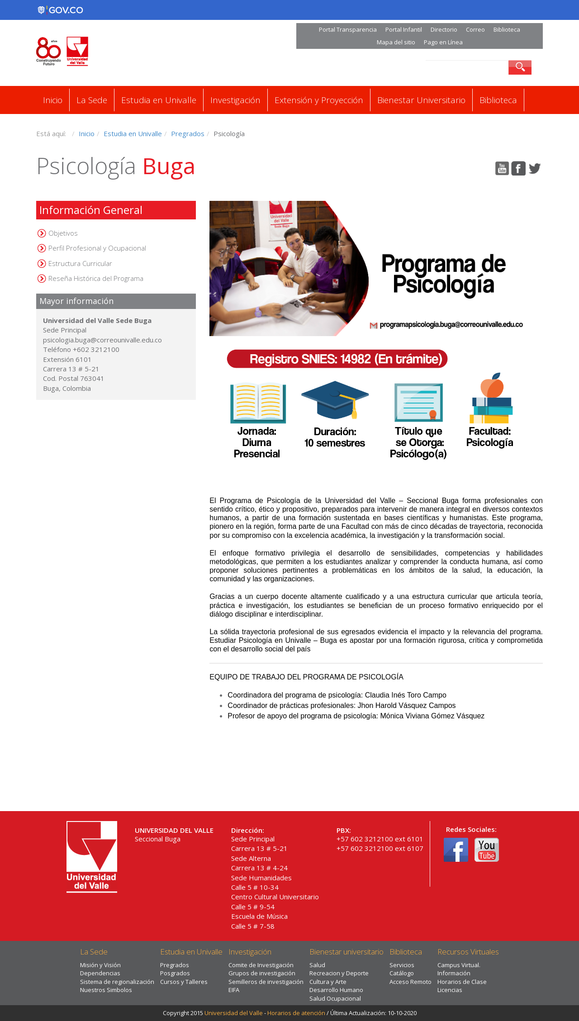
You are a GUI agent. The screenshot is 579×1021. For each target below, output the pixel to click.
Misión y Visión (100, 965)
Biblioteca (507, 29)
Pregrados (187, 133)
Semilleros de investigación (266, 982)
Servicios (401, 965)
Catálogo (401, 973)
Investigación (235, 100)
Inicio (52, 100)
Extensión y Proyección (319, 100)
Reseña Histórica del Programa (95, 278)
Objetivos (63, 232)
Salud (317, 965)
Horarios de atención (296, 1013)
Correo (475, 29)
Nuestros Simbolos (106, 990)
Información (453, 973)
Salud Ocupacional (335, 998)
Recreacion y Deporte (339, 973)
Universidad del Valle (233, 1013)
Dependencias (100, 973)
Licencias (449, 990)
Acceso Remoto (410, 982)
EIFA (233, 990)
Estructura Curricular (80, 263)
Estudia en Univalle (158, 100)
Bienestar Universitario (421, 100)
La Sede (91, 100)
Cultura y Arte (327, 982)
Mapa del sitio (396, 42)
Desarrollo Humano (336, 990)
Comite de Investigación (261, 965)
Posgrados (175, 973)
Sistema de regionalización (117, 982)
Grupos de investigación (261, 973)
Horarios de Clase (462, 982)
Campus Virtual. (458, 965)
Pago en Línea (443, 42)
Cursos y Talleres (184, 982)
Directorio (444, 29)
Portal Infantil (403, 29)
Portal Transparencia (348, 29)
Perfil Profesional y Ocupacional (97, 247)
